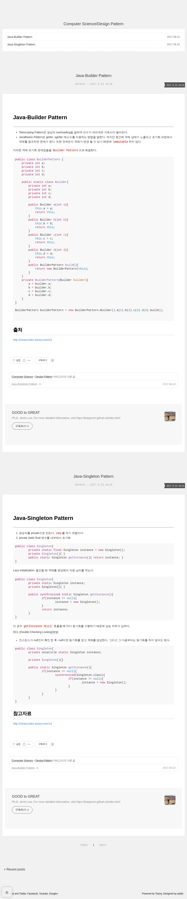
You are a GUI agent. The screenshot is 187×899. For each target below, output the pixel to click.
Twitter (22, 893)
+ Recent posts (14, 869)
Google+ (53, 893)
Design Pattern (43, 376)
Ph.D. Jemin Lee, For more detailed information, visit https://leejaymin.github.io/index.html (66, 418)
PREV (84, 844)
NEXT (102, 844)
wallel (180, 893)
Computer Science (22, 376)
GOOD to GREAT (26, 413)
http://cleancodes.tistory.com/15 (32, 339)
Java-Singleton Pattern (21, 44)
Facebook (32, 893)
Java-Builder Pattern (19, 36)
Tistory (158, 893)
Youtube (43, 893)
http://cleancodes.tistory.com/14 (32, 723)
